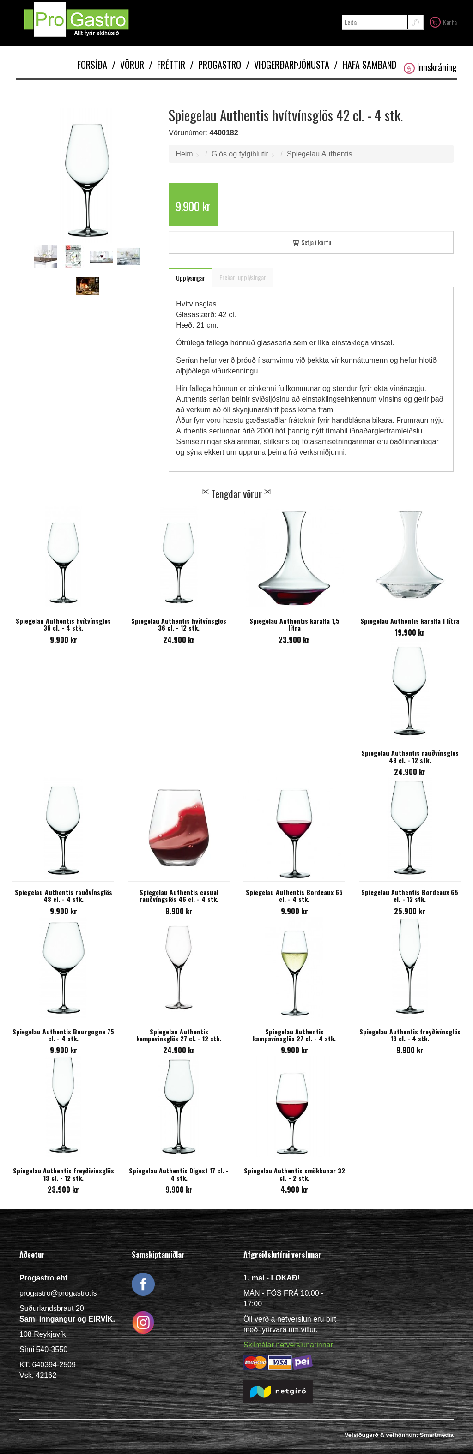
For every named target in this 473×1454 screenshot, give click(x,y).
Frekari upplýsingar (242, 277)
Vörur (128, 65)
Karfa (443, 22)
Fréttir (167, 65)
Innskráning (430, 67)
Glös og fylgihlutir (240, 154)
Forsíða (92, 65)
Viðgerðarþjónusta (287, 65)
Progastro (215, 65)
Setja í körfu (311, 242)
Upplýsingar (190, 277)
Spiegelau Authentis (319, 154)
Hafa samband (365, 65)
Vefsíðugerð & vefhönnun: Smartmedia (399, 1434)
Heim (184, 154)
